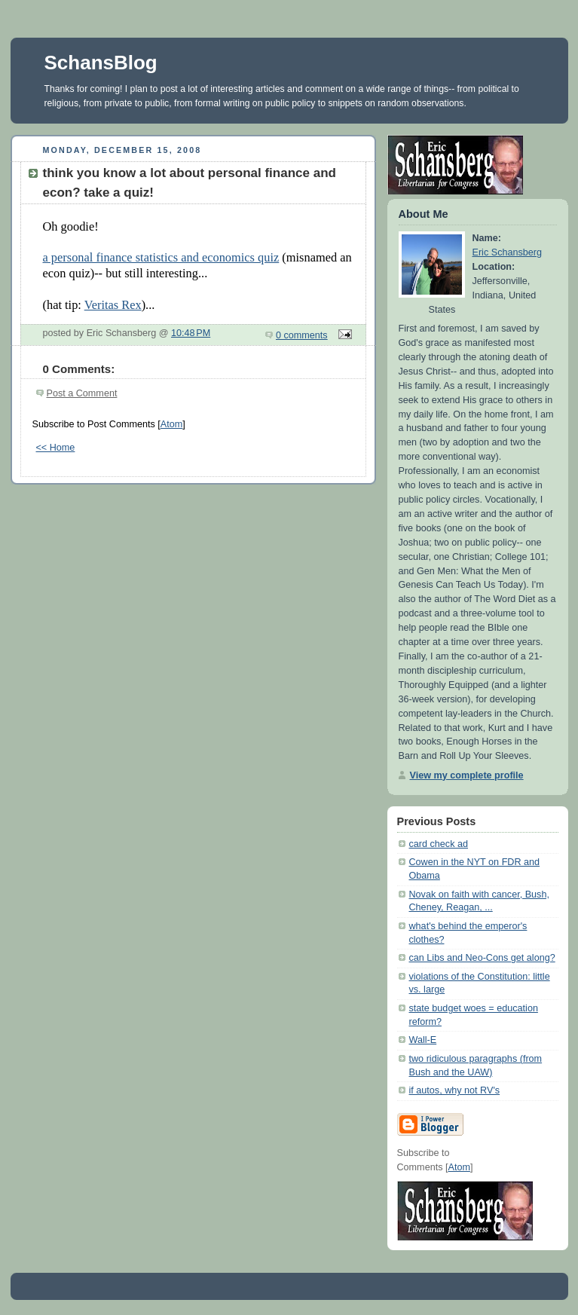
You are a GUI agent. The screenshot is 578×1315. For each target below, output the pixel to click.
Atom (171, 424)
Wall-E (423, 1040)
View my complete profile (467, 775)
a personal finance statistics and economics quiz (161, 257)
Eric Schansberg (507, 252)
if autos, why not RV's (454, 1090)
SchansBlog (100, 62)
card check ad (439, 844)
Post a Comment (82, 393)
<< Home (55, 447)
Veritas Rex (113, 305)
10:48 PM (190, 333)
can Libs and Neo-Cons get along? (482, 958)
